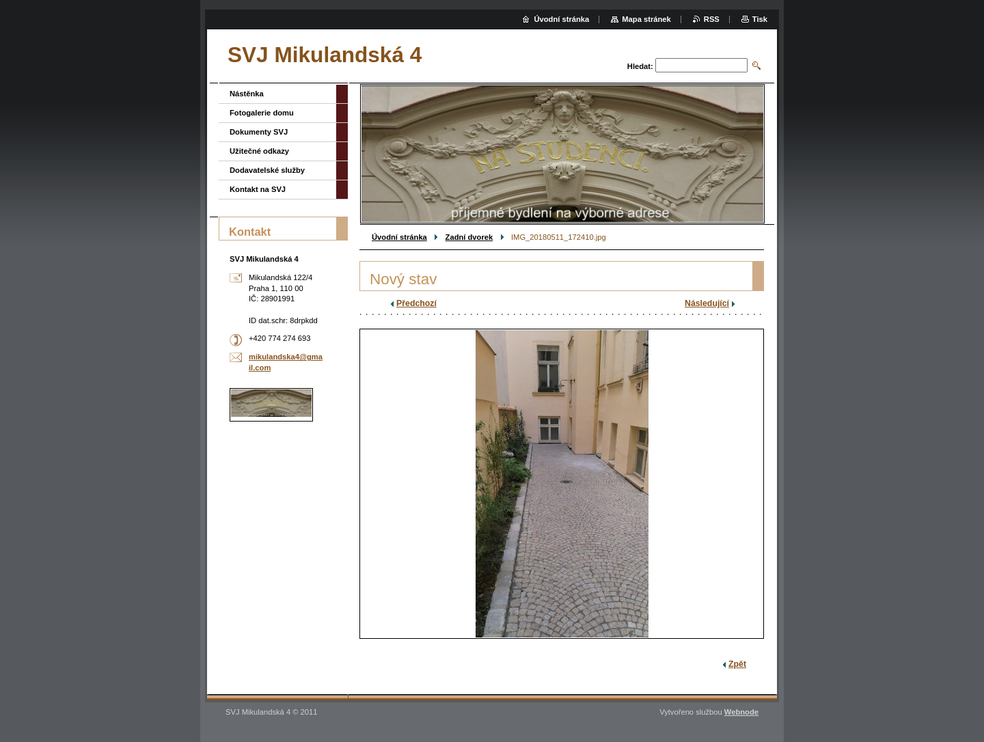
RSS (712, 19)
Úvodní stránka (399, 237)
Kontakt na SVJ (258, 189)
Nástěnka (247, 94)
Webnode (741, 712)
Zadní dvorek (469, 237)
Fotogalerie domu (262, 113)
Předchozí (416, 303)
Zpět (737, 664)
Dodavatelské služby (267, 170)
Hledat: (640, 66)
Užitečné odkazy (259, 151)
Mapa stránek (646, 19)
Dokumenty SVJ (259, 132)
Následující (707, 303)
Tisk (759, 19)
